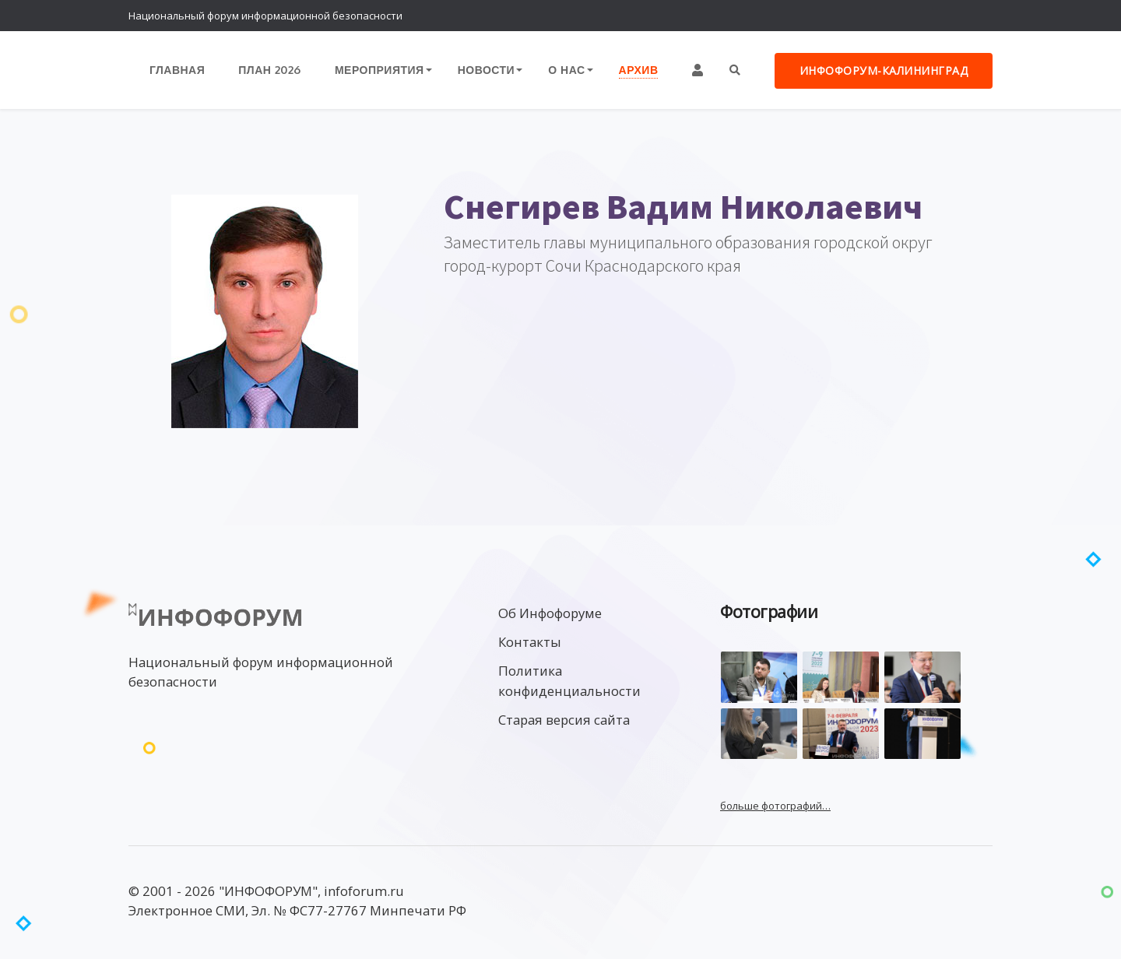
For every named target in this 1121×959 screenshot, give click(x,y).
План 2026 (269, 69)
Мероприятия (379, 69)
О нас (566, 69)
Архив (639, 69)
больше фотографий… (775, 806)
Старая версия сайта (564, 720)
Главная (177, 69)
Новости (486, 69)
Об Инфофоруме (550, 613)
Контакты (529, 642)
